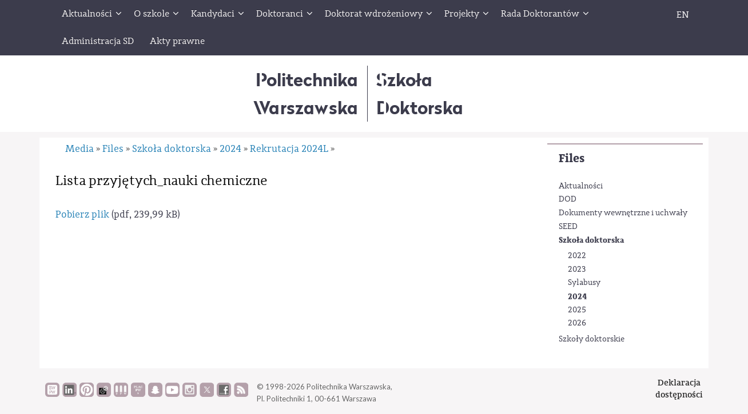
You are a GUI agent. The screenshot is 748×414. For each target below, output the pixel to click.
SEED (568, 227)
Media (79, 149)
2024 (577, 296)
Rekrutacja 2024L (289, 149)
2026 (577, 323)
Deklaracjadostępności (679, 388)
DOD (567, 199)
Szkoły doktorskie (591, 339)
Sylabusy (584, 283)
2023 (577, 269)
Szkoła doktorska (591, 240)
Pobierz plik (82, 214)
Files (571, 158)
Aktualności (581, 186)
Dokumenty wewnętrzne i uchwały (623, 213)
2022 (577, 256)
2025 (577, 310)
